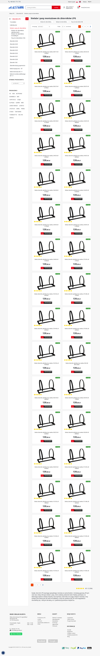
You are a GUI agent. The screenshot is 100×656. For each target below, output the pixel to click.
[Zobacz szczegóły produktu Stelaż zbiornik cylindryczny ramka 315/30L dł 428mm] (77, 461)
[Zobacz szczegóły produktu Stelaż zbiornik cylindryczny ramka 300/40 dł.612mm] (77, 357)
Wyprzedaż (55, 629)
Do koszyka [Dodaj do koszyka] (48, 65)
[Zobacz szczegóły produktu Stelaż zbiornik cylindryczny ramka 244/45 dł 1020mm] (77, 184)
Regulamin (70, 636)
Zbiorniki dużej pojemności (17, 70)
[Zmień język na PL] (77, 2)
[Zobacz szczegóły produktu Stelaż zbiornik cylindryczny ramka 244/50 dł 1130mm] (46, 218)
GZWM (18, 107)
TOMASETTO (13, 119)
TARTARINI (18, 116)
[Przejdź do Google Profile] (53, 645)
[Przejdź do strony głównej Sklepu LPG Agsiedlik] (16, 7)
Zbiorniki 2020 (14, 64)
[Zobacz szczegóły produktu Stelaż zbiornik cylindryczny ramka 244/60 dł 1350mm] (46, 253)
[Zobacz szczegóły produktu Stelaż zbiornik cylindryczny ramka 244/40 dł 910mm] (46, 184)
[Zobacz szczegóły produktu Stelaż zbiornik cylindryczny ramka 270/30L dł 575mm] (77, 253)
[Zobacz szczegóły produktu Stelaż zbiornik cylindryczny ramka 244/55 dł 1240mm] (77, 218)
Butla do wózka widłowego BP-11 (18, 79)
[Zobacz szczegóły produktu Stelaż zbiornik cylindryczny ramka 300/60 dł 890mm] (77, 426)
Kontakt (69, 634)
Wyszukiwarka (55, 624)
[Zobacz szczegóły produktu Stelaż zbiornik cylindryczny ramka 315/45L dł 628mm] (46, 530)
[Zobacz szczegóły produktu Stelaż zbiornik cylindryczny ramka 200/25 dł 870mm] (46, 80)
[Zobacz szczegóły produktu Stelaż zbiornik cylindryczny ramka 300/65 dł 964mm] (46, 461)
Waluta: (85, 1)
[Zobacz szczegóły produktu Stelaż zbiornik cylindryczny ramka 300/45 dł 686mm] (46, 391)
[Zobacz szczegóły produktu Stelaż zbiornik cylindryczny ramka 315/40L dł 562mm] (77, 495)
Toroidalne (13, 27)
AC (10, 98)
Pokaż (59, 31)
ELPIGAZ (11, 107)
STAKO (11, 116)
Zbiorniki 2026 (14, 46)
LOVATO (21, 110)
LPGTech (40, 626)
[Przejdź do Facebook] (41, 645)
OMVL (18, 113)
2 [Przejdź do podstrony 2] (82, 31)
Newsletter (55, 626)
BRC (18, 101)
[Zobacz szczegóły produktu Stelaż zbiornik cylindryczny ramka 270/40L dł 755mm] (77, 287)
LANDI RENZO (13, 110)
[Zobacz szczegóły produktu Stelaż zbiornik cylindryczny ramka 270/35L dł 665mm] (46, 287)
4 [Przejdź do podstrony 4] (87, 31)
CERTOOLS (12, 104)
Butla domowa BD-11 (16, 76)
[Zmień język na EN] (80, 2)
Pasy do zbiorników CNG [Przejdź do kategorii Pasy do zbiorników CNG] (77, 26)
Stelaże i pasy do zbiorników (18, 33)
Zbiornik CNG (13, 67)
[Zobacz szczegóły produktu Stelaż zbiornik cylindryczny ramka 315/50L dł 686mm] (77, 530)
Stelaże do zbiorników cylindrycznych (17, 36)
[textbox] (39, 7)
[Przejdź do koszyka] (78, 7)
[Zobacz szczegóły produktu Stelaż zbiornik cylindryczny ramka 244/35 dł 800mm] (77, 149)
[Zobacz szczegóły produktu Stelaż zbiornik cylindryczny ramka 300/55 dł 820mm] (46, 426)
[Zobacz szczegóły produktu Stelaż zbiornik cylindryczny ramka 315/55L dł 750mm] (46, 564)
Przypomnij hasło (71, 626)
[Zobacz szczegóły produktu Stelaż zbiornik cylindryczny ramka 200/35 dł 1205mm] (77, 80)
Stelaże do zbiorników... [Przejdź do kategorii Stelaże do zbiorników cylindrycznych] (46, 26)
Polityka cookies (71, 638)
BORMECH (12, 101)
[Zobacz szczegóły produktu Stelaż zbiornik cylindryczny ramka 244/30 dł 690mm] (46, 149)
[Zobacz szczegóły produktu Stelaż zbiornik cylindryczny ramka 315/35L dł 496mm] (46, 495)
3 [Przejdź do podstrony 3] (37, 589)
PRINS (23, 113)
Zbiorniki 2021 (14, 61)
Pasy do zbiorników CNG (18, 43)
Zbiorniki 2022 (14, 58)
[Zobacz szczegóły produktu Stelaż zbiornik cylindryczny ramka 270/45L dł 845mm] (46, 322)
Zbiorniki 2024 (14, 52)
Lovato (39, 624)
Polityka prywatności (72, 639)
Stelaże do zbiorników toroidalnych (17, 39)
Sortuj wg (34, 31)
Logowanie (70, 622)
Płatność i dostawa (57, 622)
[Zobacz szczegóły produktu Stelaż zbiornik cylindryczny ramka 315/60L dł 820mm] (77, 564)
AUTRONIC (19, 98)
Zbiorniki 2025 (14, 49)
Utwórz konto (70, 624)
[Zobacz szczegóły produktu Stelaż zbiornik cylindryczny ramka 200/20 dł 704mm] (77, 45)
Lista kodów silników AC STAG (44, 628)
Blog (68, 641)
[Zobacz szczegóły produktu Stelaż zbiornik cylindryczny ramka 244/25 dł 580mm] (77, 115)
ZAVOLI (11, 122)
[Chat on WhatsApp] (16, 639)
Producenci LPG (41, 622)
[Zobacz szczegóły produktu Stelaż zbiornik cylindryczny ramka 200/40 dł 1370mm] (46, 115)
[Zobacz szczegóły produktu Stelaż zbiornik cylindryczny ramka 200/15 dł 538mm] (46, 45)
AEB (13, 98)
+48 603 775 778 (15, 633)
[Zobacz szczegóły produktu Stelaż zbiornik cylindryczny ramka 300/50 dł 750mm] (77, 391)
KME (22, 107)
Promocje (54, 627)
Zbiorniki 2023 (14, 55)
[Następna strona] (90, 31)
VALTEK (20, 119)
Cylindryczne (13, 30)
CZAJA (19, 104)
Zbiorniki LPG (16, 24)
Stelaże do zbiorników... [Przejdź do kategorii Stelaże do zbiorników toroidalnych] (61, 26)
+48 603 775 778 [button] (14, 2)
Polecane (54, 631)
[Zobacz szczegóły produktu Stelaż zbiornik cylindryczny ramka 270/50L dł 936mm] (77, 322)
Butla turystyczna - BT (16, 73)
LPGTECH (12, 113)
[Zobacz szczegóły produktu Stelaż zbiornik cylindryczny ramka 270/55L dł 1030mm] (46, 357)
